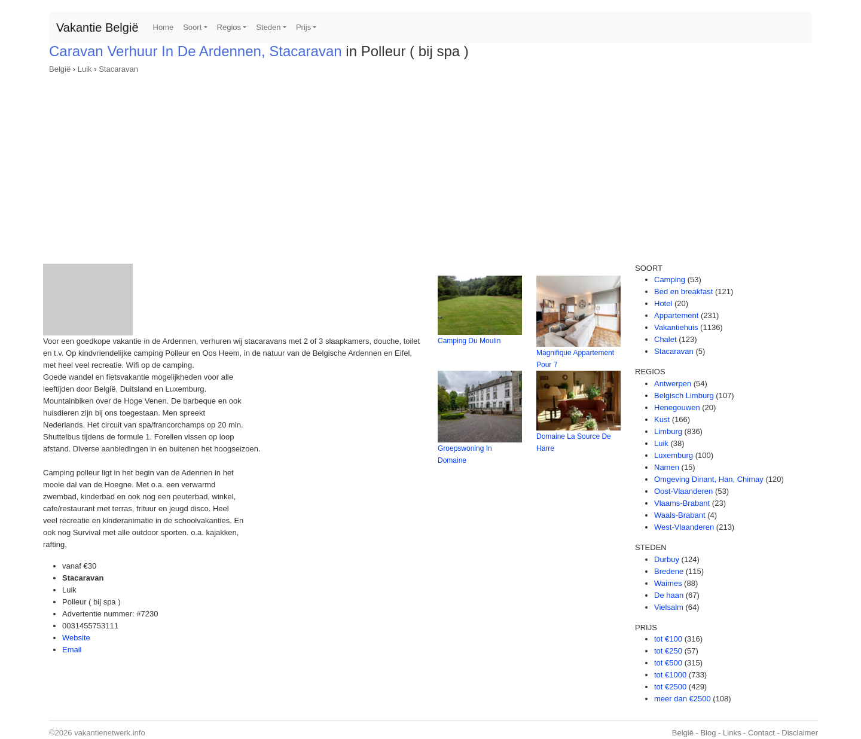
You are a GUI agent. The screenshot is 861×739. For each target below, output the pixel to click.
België (60, 69)
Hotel (663, 303)
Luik (85, 69)
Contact (761, 732)
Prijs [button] (303, 27)
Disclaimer (799, 732)
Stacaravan (118, 69)
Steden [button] (268, 27)
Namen (666, 467)
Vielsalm (668, 607)
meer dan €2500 (682, 698)
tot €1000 (670, 674)
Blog (708, 732)
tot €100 (668, 638)
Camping (669, 279)
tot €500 (668, 662)
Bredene (668, 571)
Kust (662, 419)
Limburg (668, 431)
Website (76, 637)
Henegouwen (677, 407)
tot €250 (668, 650)
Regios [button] (229, 27)
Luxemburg (673, 455)
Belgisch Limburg (684, 395)
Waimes (668, 583)
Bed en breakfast (683, 291)
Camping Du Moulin (469, 341)
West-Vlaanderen (684, 527)
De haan (668, 595)
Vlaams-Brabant (682, 503)
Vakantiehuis (676, 327)
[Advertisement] (430, 165)
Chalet (665, 339)
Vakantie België (97, 27)
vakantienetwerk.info (109, 732)
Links (732, 732)
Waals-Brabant (680, 515)
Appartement (676, 315)
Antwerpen (672, 383)
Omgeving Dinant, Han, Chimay (709, 479)
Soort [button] (192, 27)
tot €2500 (670, 686)
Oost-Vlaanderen (683, 491)
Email (72, 649)
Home (163, 27)
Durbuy (666, 559)
